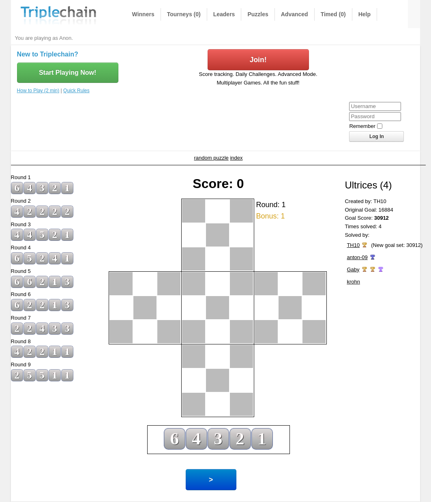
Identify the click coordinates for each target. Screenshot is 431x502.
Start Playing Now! (67, 72)
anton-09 (357, 257)
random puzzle (211, 158)
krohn (353, 282)
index (236, 158)
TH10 (353, 245)
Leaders (224, 14)
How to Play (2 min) (38, 90)
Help (364, 14)
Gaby (353, 269)
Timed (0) (333, 14)
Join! (258, 60)
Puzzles (257, 14)
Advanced (294, 14)
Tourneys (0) (184, 14)
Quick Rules (76, 90)
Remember (362, 126)
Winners (143, 14)
